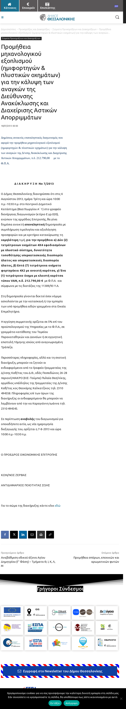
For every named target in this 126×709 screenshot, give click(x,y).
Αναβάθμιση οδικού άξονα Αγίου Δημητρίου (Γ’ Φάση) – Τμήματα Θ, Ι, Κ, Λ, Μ (28, 561)
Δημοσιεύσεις (8, 29)
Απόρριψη (72, 703)
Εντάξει (55, 703)
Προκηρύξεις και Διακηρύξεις (34, 29)
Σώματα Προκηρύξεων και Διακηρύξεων (74, 29)
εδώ (57, 505)
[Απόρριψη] (121, 699)
